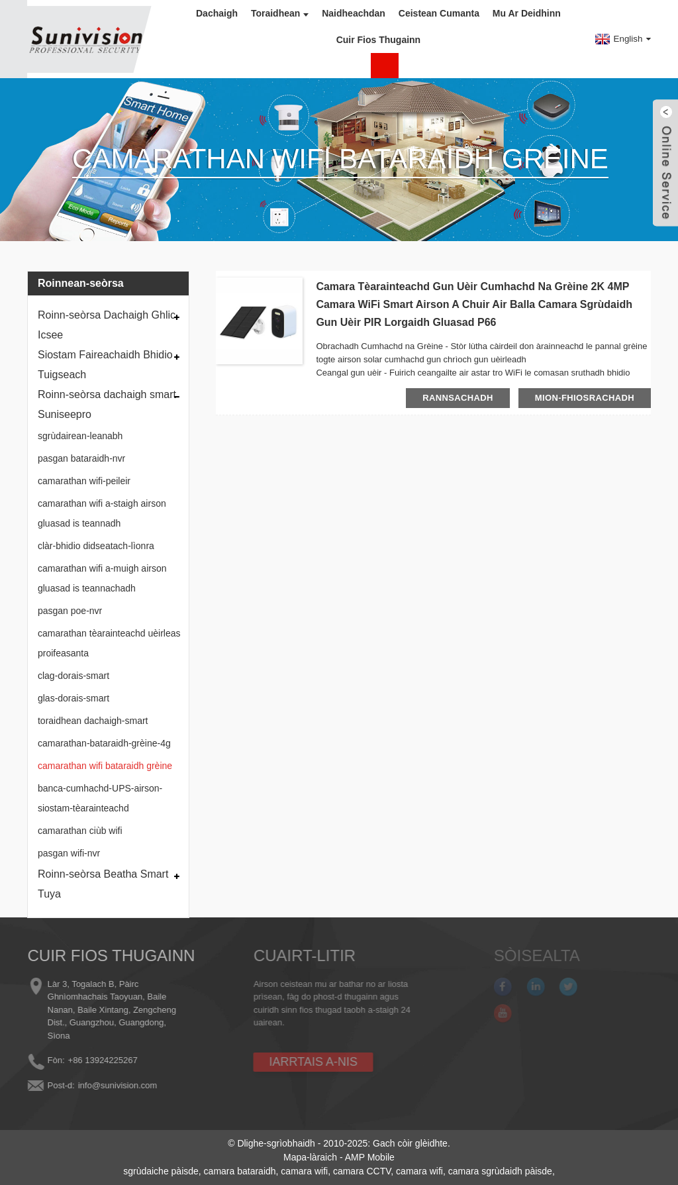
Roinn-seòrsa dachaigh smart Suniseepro (107, 404)
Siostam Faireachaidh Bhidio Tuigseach (105, 364)
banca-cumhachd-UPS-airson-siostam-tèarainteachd (100, 798)
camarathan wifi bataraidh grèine (105, 765)
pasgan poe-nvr (70, 610)
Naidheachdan (353, 13)
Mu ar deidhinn (527, 13)
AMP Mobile (370, 1157)
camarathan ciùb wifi (80, 830)
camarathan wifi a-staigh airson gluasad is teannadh (102, 513)
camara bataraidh (240, 1171)
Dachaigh (217, 13)
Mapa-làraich (310, 1157)
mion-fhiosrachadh (584, 398)
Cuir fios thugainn (378, 39)
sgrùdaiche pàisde (161, 1171)
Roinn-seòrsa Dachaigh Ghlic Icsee (106, 324)
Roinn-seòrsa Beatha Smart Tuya (103, 884)
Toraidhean (280, 13)
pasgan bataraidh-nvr (81, 458)
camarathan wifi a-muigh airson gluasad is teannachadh (102, 578)
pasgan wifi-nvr (69, 853)
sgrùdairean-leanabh (80, 436)
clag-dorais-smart (73, 675)
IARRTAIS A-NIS (294, 1061)
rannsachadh (457, 398)
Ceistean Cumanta (439, 13)
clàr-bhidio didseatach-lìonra (96, 546)
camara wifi (304, 1171)
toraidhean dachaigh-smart (93, 720)
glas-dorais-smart (73, 698)
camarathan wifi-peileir (84, 481)
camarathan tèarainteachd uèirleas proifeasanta (109, 643)
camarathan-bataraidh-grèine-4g (104, 743)
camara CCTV (362, 1171)
